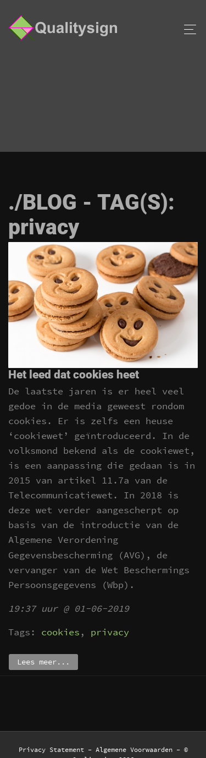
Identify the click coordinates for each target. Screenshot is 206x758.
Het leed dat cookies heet (73, 374)
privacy (110, 632)
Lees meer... (43, 662)
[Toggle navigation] (187, 29)
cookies (60, 632)
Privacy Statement (51, 749)
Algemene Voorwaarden (134, 749)
